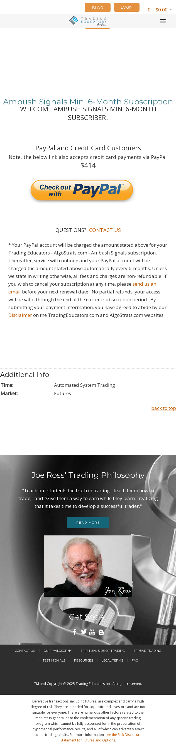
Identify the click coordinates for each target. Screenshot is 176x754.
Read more (88, 523)
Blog (97, 7)
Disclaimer (20, 315)
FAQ (135, 660)
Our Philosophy (58, 651)
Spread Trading (147, 651)
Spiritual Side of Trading (102, 651)
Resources (83, 660)
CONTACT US (104, 230)
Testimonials (54, 660)
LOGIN (127, 7)
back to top (163, 408)
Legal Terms (112, 660)
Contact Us (25, 651)
